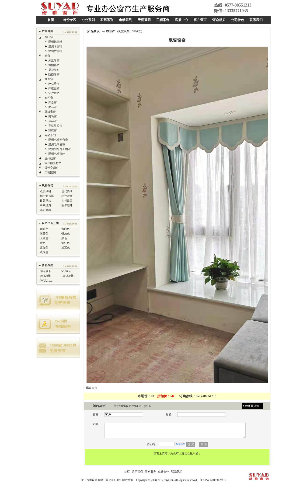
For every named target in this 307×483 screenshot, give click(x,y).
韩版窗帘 (50, 111)
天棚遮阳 (144, 20)
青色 (42, 243)
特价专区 (69, 20)
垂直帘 (49, 79)
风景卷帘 (53, 60)
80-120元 (45, 275)
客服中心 (181, 20)
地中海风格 (47, 196)
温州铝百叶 (55, 41)
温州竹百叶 (55, 51)
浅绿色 (44, 252)
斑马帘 (52, 116)
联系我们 (256, 20)
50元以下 (45, 271)
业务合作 (163, 471)
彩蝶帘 (52, 130)
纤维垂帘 (53, 88)
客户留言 (200, 20)
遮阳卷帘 (53, 65)
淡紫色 (65, 247)
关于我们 (137, 471)
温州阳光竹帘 (53, 163)
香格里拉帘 (55, 125)
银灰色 (65, 233)
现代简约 (67, 191)
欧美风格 (45, 191)
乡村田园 (67, 200)
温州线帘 (50, 158)
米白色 (65, 229)
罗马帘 (52, 107)
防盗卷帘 (53, 74)
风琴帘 (52, 121)
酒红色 (65, 243)
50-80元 (66, 271)
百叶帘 (49, 37)
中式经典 (45, 205)
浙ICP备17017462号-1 (213, 480)
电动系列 (125, 20)
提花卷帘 (53, 69)
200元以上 (46, 280)
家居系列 (106, 20)
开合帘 (52, 102)
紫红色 (44, 247)
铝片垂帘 (53, 93)
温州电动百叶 (56, 153)
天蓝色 (44, 238)
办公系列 (88, 20)
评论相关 (218, 20)
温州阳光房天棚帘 (59, 149)
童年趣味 (67, 205)
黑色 (64, 238)
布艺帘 (49, 97)
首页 (51, 20)
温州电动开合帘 (58, 139)
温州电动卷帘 (56, 144)
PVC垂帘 (53, 83)
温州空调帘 (52, 167)
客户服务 (150, 471)
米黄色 (44, 233)
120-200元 (67, 275)
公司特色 (237, 20)
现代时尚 (67, 196)
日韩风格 (45, 200)
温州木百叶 (55, 46)
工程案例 (162, 20)
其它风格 (45, 210)
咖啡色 (44, 229)
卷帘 (47, 55)
